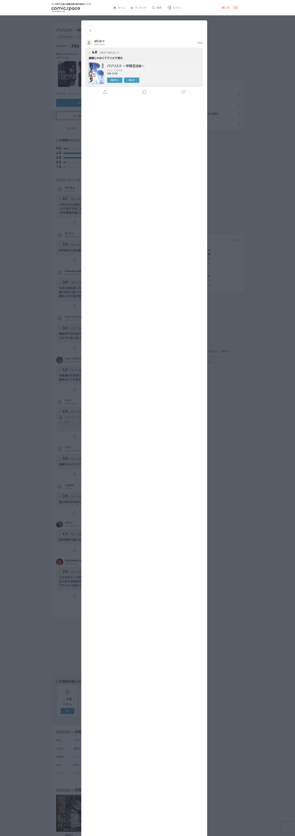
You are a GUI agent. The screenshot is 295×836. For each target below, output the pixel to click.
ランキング (138, 7)
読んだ (138, 80)
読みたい (121, 80)
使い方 (226, 7)
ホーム (119, 7)
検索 (156, 7)
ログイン (174, 8)
